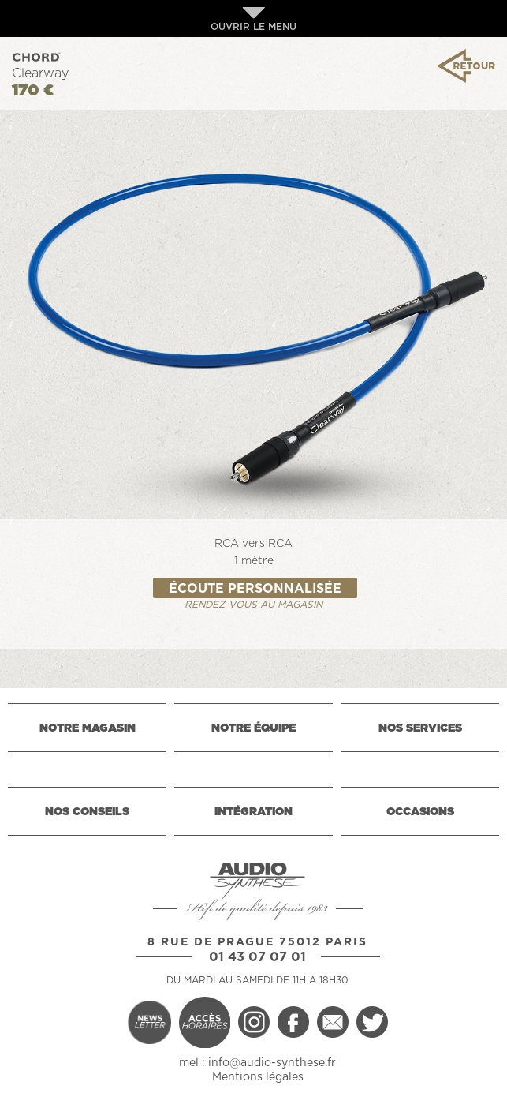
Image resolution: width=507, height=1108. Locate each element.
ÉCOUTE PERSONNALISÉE (255, 588)
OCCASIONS (420, 812)
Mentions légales (258, 1077)
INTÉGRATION (253, 812)
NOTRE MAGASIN (87, 728)
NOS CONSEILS (87, 812)
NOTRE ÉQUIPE (253, 728)
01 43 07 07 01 (257, 957)
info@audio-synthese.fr (272, 1063)
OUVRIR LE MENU (253, 19)
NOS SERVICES (420, 728)
